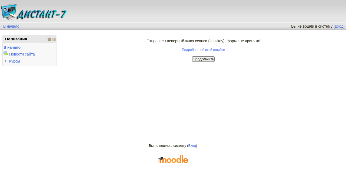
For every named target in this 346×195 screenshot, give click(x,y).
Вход (339, 26)
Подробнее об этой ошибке (203, 50)
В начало (11, 26)
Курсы (14, 61)
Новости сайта (22, 54)
